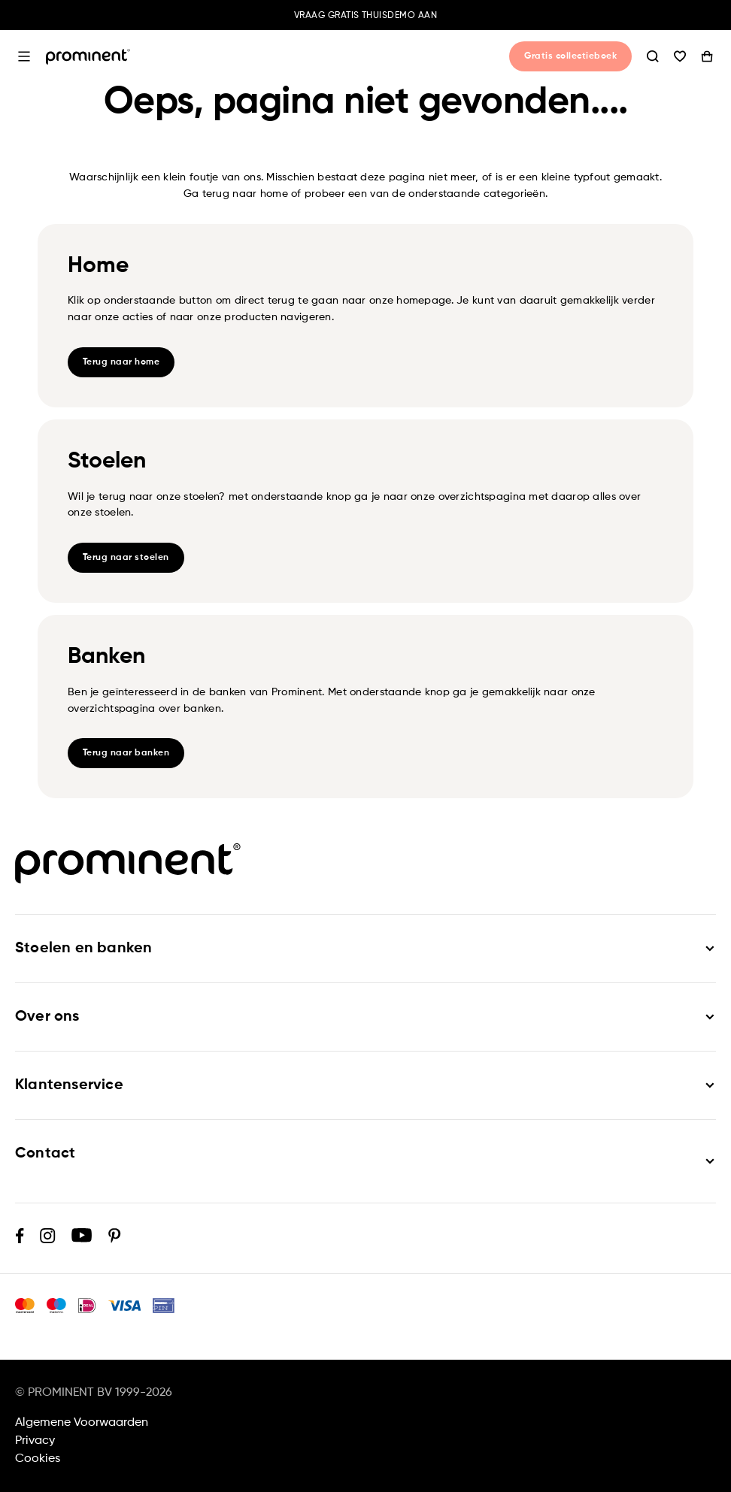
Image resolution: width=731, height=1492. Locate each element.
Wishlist (680, 56)
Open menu (24, 56)
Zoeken (653, 56)
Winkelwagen (707, 56)
